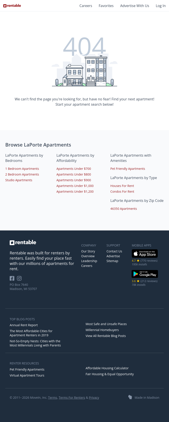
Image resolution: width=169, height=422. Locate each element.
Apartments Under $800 (73, 174)
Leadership (89, 261)
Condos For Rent (122, 191)
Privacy (94, 397)
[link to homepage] (43, 242)
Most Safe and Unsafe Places (106, 324)
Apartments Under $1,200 (75, 191)
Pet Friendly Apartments (127, 169)
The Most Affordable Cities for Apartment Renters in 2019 (31, 333)
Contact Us (114, 251)
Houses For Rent (122, 186)
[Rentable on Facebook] (13, 280)
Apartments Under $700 (73, 169)
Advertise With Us (134, 5)
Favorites (106, 5)
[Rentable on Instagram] (20, 280)
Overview (88, 256)
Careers (85, 5)
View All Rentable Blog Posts (106, 336)
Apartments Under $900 (73, 180)
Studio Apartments (18, 180)
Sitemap (112, 261)
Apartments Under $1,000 (75, 186)
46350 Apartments (123, 208)
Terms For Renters (72, 397)
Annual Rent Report (24, 325)
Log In (161, 5)
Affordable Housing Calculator (107, 368)
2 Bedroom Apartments (22, 174)
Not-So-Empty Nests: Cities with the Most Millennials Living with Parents (35, 343)
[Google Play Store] (145, 277)
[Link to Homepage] (12, 6)
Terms (52, 397)
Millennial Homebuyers (102, 330)
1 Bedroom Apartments (22, 169)
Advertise (113, 256)
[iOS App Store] (145, 257)
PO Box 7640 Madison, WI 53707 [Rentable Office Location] (23, 287)
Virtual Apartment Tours (27, 375)
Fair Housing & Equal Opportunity (110, 374)
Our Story (88, 251)
